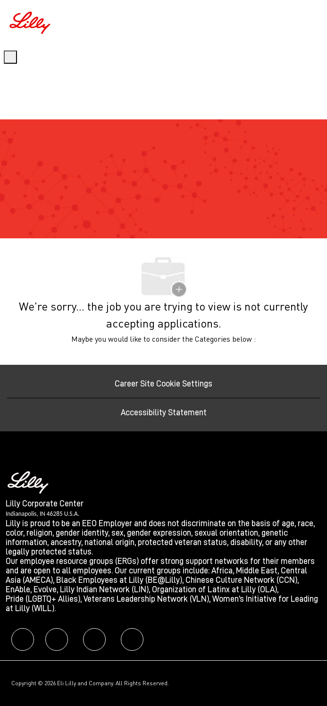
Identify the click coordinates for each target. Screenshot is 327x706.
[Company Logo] (31, 21)
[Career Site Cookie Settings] (163, 384)
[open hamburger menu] (10, 57)
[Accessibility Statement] (163, 412)
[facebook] (22, 639)
